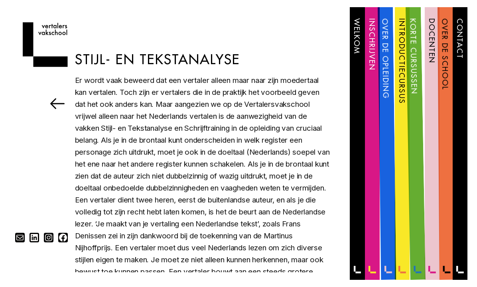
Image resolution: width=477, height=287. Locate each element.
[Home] (45, 64)
